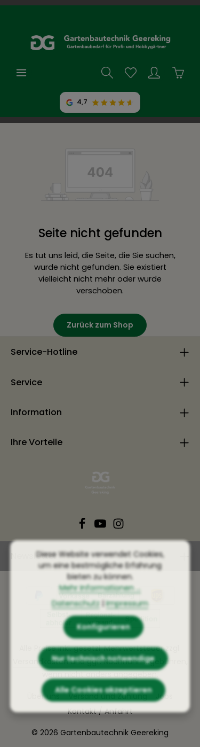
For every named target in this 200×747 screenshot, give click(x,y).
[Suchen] (107, 72)
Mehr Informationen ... (100, 597)
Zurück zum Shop (100, 325)
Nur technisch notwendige (103, 667)
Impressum (127, 612)
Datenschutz (76, 612)
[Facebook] (83, 527)
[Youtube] (101, 527)
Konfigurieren (103, 636)
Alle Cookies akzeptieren (103, 699)
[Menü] (21, 72)
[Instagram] (118, 527)
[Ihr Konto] (154, 72)
